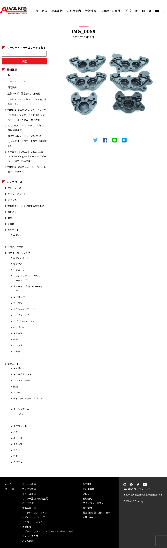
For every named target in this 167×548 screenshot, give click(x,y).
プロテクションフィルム (34, 512)
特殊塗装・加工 (30, 507)
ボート (16, 351)
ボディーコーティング (33, 517)
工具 (15, 456)
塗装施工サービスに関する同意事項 (26, 206)
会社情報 (90, 11)
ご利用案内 (74, 11)
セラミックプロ (15, 247)
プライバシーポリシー (94, 503)
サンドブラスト (15, 187)
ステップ (17, 333)
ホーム (8, 484)
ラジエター (19, 462)
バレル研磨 (28, 540)
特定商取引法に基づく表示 (96, 512)
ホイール (17, 438)
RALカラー (13, 75)
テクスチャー (20, 269)
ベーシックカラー (17, 81)
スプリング (19, 297)
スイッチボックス (22, 374)
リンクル (17, 345)
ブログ (86, 493)
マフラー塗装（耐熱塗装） (36, 498)
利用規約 (87, 498)
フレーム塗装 (29, 484)
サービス (41, 11)
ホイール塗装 (29, 493)
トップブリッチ (21, 315)
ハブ (15, 432)
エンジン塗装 (29, 489)
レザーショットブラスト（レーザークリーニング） (48, 531)
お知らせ (12, 212)
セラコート (13, 363)
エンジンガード (21, 257)
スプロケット (20, 426)
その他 (11, 224)
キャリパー (19, 263)
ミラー (22, 413)
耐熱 (15, 386)
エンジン (17, 234)
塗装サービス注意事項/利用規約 (24, 93)
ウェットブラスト (17, 193)
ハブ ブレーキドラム (23, 321)
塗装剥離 (26, 526)
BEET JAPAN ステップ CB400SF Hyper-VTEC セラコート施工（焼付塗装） (27, 141)
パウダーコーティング (19, 253)
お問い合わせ (90, 517)
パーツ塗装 (28, 503)
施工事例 (57, 11)
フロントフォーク (22, 380)
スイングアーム (21, 409)
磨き (10, 218)
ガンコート (13, 230)
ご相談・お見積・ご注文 (161, 53)
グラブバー (19, 327)
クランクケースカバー (24, 309)
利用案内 (12, 87)
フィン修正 (13, 200)
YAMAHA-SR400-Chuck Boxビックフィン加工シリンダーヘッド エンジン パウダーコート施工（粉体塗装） (27, 114)
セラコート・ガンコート (34, 522)
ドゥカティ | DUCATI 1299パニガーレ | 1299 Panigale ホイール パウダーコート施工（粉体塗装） (27, 156)
